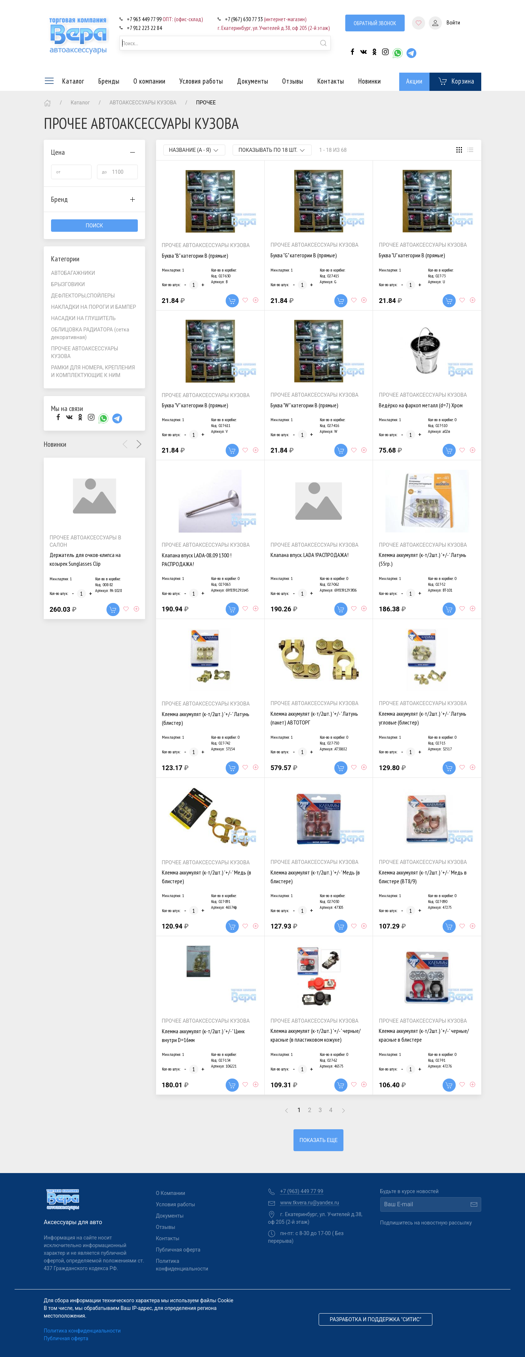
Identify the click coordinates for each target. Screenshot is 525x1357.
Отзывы (292, 81)
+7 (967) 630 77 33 (266, 19)
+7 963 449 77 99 (165, 19)
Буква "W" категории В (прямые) (304, 405)
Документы (252, 81)
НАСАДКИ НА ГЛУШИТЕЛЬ (83, 318)
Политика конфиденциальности (180, 1265)
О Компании (170, 1193)
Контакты (330, 81)
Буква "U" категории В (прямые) (412, 255)
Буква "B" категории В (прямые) (195, 255)
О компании (149, 81)
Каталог (64, 81)
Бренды (109, 81)
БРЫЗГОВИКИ (68, 284)
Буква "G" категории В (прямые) (304, 255)
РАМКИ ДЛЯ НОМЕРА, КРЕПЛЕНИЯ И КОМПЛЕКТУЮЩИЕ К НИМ (93, 371)
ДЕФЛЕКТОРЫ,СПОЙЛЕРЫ (83, 296)
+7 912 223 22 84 (144, 27)
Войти (444, 23)
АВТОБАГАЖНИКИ (73, 273)
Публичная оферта (178, 1250)
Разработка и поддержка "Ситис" (375, 1319)
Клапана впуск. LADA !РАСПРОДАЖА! (310, 554)
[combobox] (225, 43)
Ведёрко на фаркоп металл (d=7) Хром (421, 405)
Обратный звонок (375, 23)
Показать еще (318, 1140)
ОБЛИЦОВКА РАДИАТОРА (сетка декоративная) (90, 333)
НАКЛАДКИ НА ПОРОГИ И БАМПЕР (93, 307)
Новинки (369, 81)
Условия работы (201, 81)
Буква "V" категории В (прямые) (195, 405)
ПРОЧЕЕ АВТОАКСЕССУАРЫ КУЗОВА (84, 352)
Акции (414, 81)
